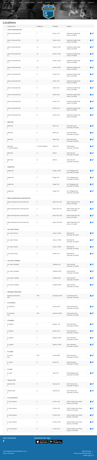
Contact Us (91, 2)
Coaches (48, 2)
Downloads (74, 2)
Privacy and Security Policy (82, 453)
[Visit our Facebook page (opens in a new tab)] (4, 441)
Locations (82, 2)
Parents (56, 2)
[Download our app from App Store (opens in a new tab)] (42, 441)
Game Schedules (30, 2)
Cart (12, 2)
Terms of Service (8, 453)
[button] (4, 29)
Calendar (39, 2)
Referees (65, 2)
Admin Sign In (88, 455)
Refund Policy (86, 451)
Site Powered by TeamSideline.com (14, 451)
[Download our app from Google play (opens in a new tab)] (55, 441)
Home (20, 2)
